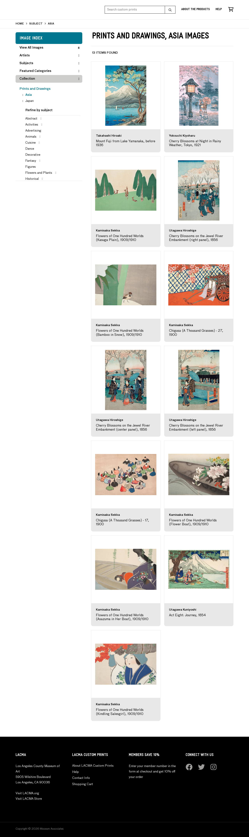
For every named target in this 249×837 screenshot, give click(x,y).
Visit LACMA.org (27, 793)
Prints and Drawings (35, 89)
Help (219, 9)
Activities (31, 124)
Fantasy (30, 160)
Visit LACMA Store (29, 798)
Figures (30, 166)
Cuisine (30, 142)
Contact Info (81, 778)
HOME (20, 24)
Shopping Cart (82, 784)
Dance (29, 148)
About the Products (195, 9)
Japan (29, 101)
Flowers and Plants (38, 173)
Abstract (31, 118)
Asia (28, 95)
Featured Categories (49, 71)
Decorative (32, 154)
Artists (49, 55)
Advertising (33, 130)
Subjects (49, 63)
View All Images (49, 47)
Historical (32, 179)
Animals (30, 136)
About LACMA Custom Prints (93, 765)
